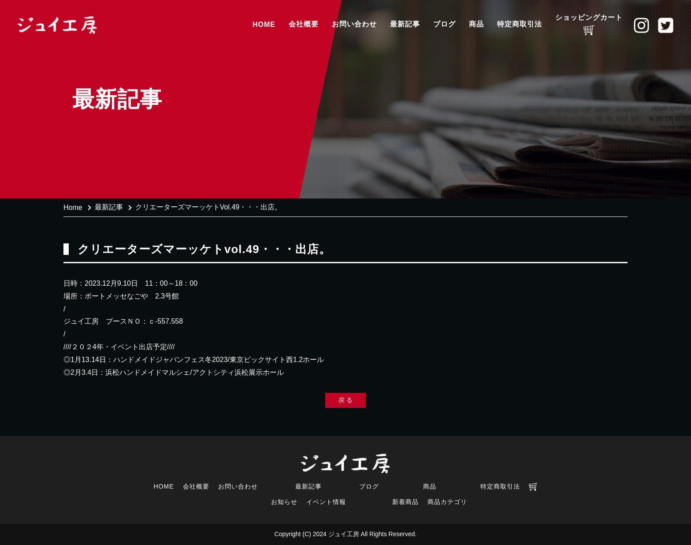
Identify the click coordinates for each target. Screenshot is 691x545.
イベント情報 (326, 501)
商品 (476, 24)
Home (72, 207)
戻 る (345, 399)
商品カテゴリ (447, 501)
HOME (264, 24)
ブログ (444, 24)
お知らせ (284, 501)
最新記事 (405, 24)
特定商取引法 (519, 24)
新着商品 (405, 501)
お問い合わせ (354, 24)
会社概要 (304, 24)
